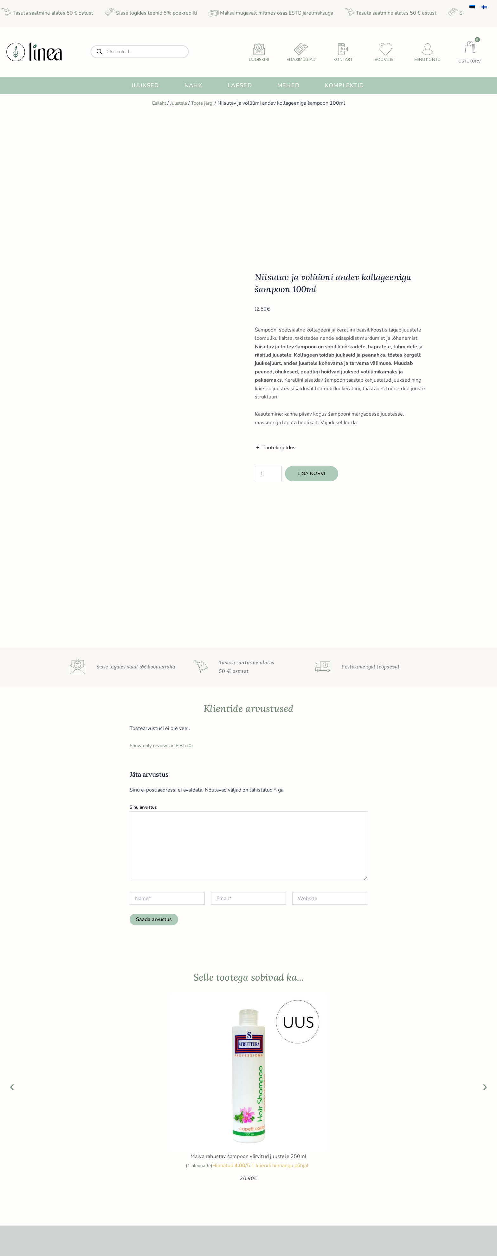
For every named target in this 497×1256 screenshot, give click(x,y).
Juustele (178, 103)
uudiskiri (259, 59)
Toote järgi (204, 103)
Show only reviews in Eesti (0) (164, 451)
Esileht (157, 103)
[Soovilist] (385, 49)
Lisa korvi (312, 326)
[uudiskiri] (259, 49)
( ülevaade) (199, 871)
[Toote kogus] (268, 326)
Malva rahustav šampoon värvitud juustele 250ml (248, 862)
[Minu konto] (428, 49)
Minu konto (427, 59)
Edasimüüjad (301, 59)
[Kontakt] (343, 49)
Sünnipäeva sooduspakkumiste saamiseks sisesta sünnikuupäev (401, 1182)
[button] (12, 793)
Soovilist (385, 59)
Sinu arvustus (143, 513)
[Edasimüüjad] (301, 49)
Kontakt (343, 59)
